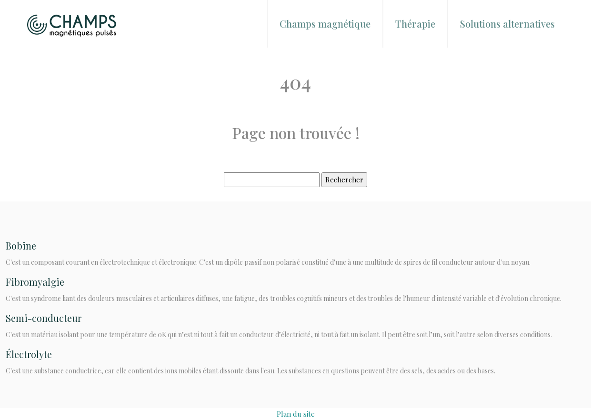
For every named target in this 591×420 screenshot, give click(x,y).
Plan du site (296, 414)
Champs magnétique (325, 23)
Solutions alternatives (507, 23)
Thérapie (415, 23)
